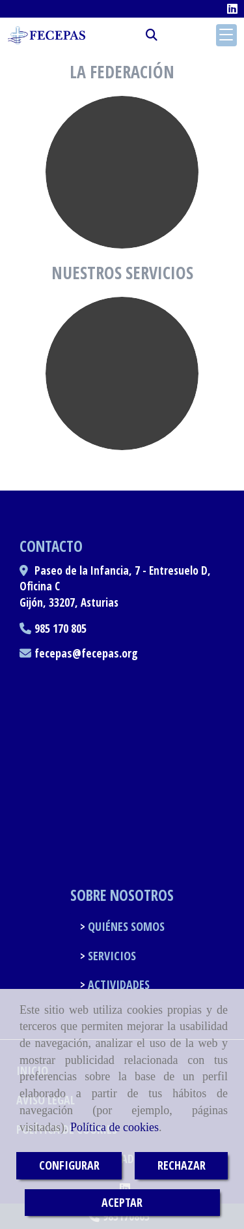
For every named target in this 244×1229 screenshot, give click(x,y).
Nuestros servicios (122, 272)
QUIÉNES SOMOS (125, 926)
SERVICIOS (110, 955)
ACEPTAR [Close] (122, 1202)
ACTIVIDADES (117, 984)
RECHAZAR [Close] (181, 1165)
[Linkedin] (232, 8)
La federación (122, 71)
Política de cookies (114, 1127)
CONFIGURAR (69, 1165)
